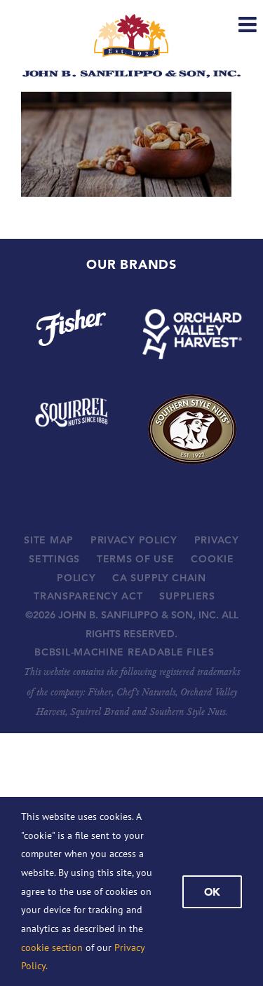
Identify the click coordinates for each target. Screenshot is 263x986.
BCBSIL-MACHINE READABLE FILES (124, 652)
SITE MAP (49, 540)
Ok (212, 891)
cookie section (52, 947)
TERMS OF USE (135, 559)
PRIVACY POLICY (133, 540)
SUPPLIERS (187, 596)
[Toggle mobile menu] (248, 24)
